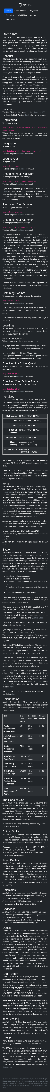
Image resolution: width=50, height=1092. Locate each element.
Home (8, 11)
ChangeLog (7, 1067)
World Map (22, 15)
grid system (7, 958)
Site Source (10, 20)
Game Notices (20, 11)
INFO (4, 191)
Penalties (20, 154)
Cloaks (33, 15)
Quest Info (10, 15)
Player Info (34, 11)
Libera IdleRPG (39, 112)
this (26, 115)
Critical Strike (16, 270)
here (34, 516)
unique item (7, 492)
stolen (13, 694)
